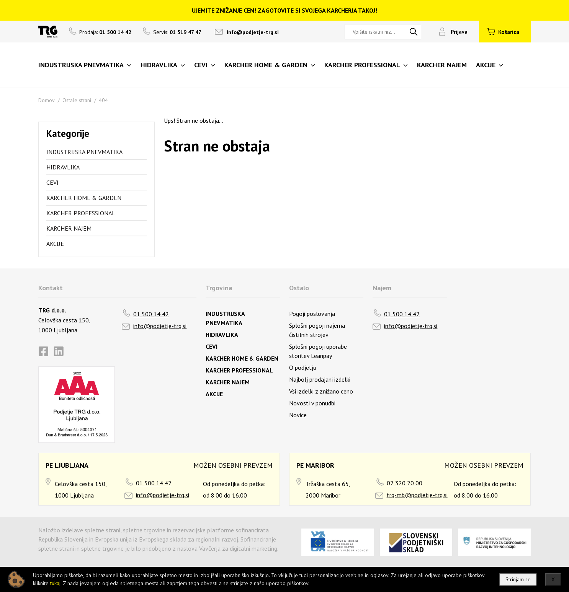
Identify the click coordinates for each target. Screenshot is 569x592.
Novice (298, 415)
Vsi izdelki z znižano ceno (321, 391)
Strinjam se (518, 579)
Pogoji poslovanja (312, 313)
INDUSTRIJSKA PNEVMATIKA (84, 152)
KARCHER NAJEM (69, 228)
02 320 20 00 (404, 483)
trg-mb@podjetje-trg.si (417, 495)
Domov (46, 100)
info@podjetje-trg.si (253, 32)
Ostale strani (76, 100)
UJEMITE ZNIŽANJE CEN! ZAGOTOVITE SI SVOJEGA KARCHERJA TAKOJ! (284, 10)
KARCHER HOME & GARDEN (83, 198)
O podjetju (302, 367)
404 (103, 100)
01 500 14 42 (151, 314)
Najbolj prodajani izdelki (319, 379)
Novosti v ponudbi (312, 403)
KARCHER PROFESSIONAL (80, 213)
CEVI (52, 182)
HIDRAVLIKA (63, 167)
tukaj (55, 583)
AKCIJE (55, 243)
